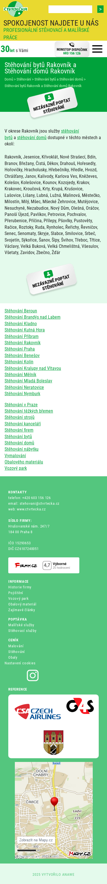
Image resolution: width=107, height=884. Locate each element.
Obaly (12, 657)
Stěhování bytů (18, 436)
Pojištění (15, 593)
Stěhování (16, 652)
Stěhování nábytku (22, 449)
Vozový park (16, 468)
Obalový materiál (22, 604)
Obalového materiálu (24, 462)
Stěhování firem (19, 430)
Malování (15, 646)
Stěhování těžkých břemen (29, 411)
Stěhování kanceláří (23, 423)
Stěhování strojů (20, 417)
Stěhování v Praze (21, 404)
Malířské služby (21, 625)
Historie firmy (19, 587)
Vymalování (15, 455)
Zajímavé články (21, 610)
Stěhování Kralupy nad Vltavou (33, 368)
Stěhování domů (19, 443)
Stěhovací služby (22, 631)
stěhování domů (32, 137)
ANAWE (68, 874)
